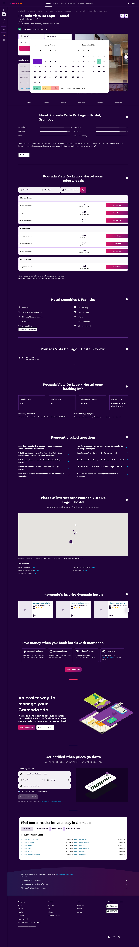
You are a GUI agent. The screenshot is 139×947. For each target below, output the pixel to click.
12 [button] (50, 67)
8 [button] (83, 61)
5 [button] (50, 61)
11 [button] (45, 67)
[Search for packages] (3, 23)
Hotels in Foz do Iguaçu (82, 848)
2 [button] (35, 61)
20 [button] (56, 72)
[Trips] (3, 29)
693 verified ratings (39, 29)
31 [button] (40, 82)
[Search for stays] (3, 14)
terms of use (45, 801)
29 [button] (66, 77)
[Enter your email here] (47, 785)
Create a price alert (108, 657)
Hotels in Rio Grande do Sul (64, 11)
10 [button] (40, 67)
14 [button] (61, 67)
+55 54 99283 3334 (25, 26)
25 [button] (45, 77)
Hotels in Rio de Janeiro (29, 839)
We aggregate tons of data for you (74, 884)
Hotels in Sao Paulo (80, 839)
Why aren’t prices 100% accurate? (74, 888)
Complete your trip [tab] (73, 829)
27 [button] (56, 77)
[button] (3, 3)
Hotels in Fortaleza (80, 854)
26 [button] (50, 77)
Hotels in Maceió (79, 845)
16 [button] (35, 72)
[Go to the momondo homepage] (15, 3)
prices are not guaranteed (65, 874)
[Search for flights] (3, 10)
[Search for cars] (3, 19)
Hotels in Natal (26, 848)
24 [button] (40, 77)
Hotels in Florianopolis (81, 842)
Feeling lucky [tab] (57, 829)
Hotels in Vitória (26, 851)
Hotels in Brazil (49, 11)
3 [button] (40, 61)
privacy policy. (56, 801)
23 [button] (35, 77)
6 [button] (55, 61)
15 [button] (66, 67)
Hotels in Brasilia (79, 851)
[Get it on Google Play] (112, 906)
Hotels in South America (35, 11)
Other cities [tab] (27, 829)
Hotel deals (21, 11)
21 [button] (61, 72)
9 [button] (35, 67)
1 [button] (83, 56)
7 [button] (60, 61)
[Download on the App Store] (112, 911)
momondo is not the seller (74, 880)
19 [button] (50, 72)
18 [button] (45, 72)
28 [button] (61, 77)
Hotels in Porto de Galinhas (30, 854)
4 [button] (45, 61)
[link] (73, 669)
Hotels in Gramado (80, 11)
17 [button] (40, 72)
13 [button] (55, 67)
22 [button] (66, 72)
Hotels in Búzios (26, 845)
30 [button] (35, 82)
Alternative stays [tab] (42, 829)
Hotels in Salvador (27, 842)
